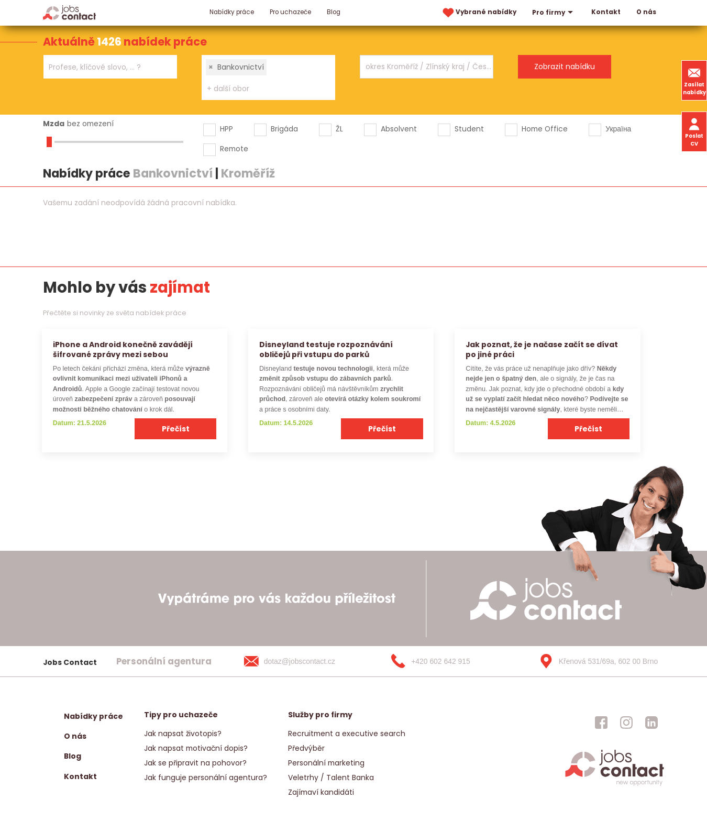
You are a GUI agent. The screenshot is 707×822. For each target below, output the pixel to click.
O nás (646, 12)
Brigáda (284, 129)
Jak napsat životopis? (183, 733)
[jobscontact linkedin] (651, 722)
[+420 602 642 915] (447, 661)
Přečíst (176, 429)
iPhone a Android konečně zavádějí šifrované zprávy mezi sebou (123, 349)
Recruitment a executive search (346, 733)
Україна (618, 129)
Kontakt (606, 12)
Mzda (53, 123)
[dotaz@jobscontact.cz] (300, 661)
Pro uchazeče (290, 12)
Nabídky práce (231, 12)
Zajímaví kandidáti (321, 792)
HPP (226, 129)
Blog (333, 12)
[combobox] (110, 67)
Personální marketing (326, 763)
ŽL (339, 129)
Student (469, 129)
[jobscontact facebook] (601, 722)
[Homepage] (69, 12)
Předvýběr (306, 748)
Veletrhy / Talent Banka (331, 777)
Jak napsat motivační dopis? (196, 748)
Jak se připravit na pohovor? (195, 763)
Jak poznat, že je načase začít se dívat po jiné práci (542, 349)
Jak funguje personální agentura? (205, 777)
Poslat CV (694, 131)
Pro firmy (554, 12)
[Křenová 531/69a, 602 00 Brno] (595, 661)
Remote (234, 148)
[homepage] (614, 784)
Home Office (545, 129)
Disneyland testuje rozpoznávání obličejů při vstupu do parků (326, 349)
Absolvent (399, 129)
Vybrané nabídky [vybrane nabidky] (478, 12)
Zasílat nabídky (694, 80)
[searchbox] (104, 67)
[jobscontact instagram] (626, 722)
